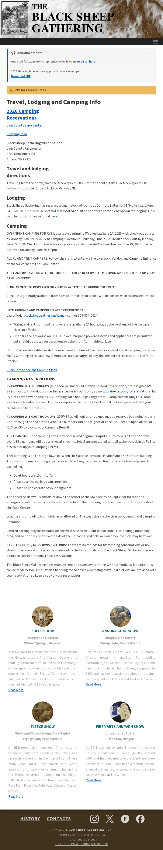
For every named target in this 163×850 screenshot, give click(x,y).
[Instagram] (94, 819)
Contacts (59, 818)
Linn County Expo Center (24, 125)
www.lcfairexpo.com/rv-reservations (124, 391)
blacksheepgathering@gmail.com (48, 315)
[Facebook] (140, 819)
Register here (86, 61)
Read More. (16, 690)
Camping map (17, 134)
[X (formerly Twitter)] (109, 819)
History (30, 818)
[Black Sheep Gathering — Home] (59, 34)
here (54, 216)
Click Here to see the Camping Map (32, 370)
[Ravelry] (125, 819)
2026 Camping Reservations (23, 114)
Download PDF (21, 76)
